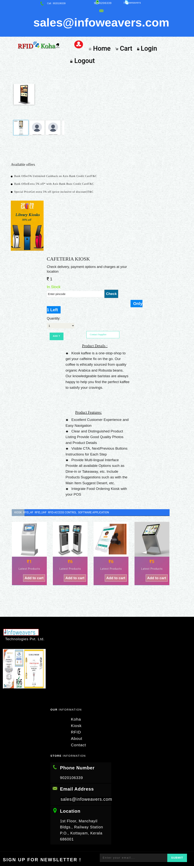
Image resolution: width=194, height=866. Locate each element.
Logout (170, 28)
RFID (74, 703)
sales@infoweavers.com (87, 769)
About (75, 709)
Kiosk (18, 482)
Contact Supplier (98, 304)
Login (146, 28)
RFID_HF (33, 482)
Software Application (110, 482)
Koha (74, 690)
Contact (77, 715)
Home (102, 28)
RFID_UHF (49, 482)
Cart (124, 28)
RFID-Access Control (75, 482)
